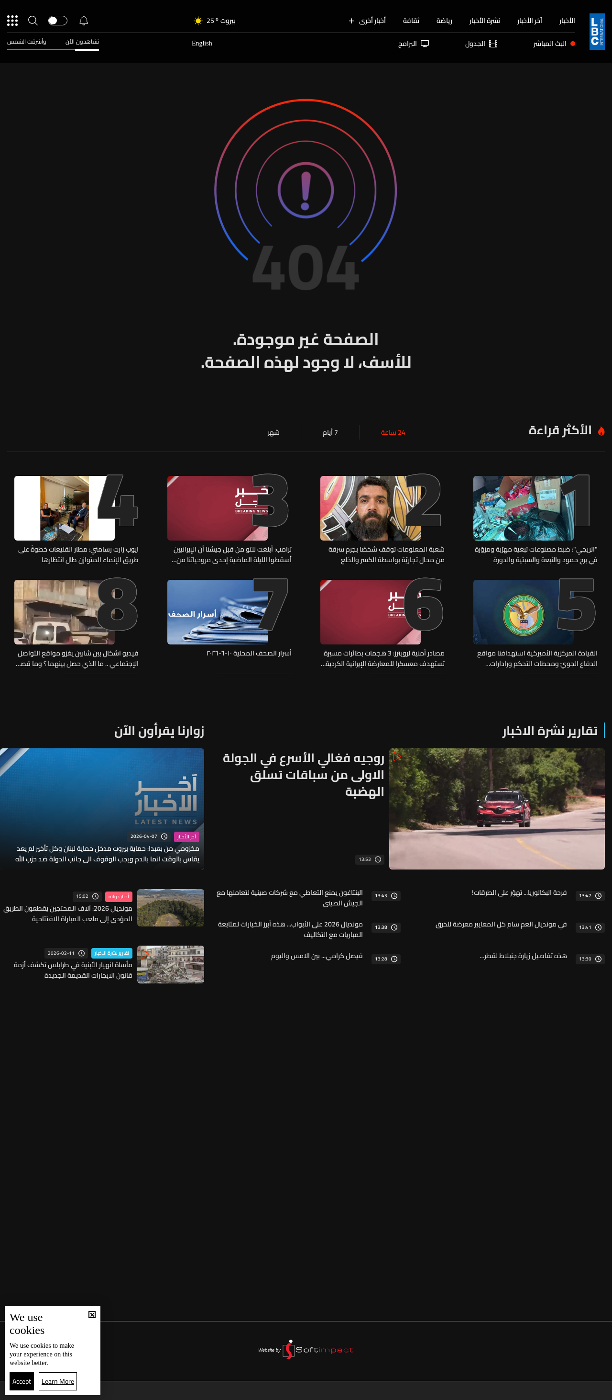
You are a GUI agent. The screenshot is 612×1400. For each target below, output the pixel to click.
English (202, 43)
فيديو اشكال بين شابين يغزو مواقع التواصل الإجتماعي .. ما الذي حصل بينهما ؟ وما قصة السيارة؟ (78, 658)
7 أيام (330, 432)
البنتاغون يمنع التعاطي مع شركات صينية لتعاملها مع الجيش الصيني (290, 897)
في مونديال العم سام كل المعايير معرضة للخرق (501, 924)
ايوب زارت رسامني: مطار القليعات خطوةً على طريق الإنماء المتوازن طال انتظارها (78, 554)
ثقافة (411, 20)
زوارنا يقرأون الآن (159, 730)
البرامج (413, 43)
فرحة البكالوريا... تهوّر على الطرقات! (519, 892)
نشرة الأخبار (485, 20)
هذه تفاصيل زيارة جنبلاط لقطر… (523, 955)
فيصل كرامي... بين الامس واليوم (317, 955)
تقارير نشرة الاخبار (550, 730)
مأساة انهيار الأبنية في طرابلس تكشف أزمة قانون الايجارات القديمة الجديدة (73, 970)
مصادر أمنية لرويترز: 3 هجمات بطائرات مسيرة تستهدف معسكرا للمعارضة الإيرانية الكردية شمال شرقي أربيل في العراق (384, 658)
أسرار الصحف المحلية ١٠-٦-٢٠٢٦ (249, 653)
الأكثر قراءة (560, 429)
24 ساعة (393, 432)
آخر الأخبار (529, 20)
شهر (274, 432)
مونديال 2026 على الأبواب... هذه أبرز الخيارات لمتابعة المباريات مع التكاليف (290, 929)
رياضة (444, 20)
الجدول (481, 43)
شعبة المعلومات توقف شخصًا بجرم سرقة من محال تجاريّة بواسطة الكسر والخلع (386, 554)
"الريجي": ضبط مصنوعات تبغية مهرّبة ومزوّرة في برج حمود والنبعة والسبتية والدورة (536, 554)
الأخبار (567, 20)
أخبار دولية (119, 896)
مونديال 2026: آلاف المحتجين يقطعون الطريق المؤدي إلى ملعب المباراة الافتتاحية (67, 913)
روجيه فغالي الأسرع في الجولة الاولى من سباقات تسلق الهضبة (303, 774)
